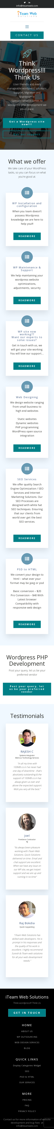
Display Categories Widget (27, 1065)
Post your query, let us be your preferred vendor (27, 689)
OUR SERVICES (27, 1082)
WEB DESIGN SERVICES (27, 1042)
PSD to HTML (27, 1077)
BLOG (27, 1048)
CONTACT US (27, 35)
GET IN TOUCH (27, 1012)
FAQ (27, 1105)
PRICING (27, 1100)
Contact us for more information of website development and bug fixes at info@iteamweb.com (27, 1122)
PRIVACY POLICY (27, 1111)
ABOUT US (27, 1031)
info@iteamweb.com (27, 5)
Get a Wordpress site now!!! (27, 123)
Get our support (26, 134)
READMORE (27, 236)
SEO (27, 1071)
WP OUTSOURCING (27, 1037)
